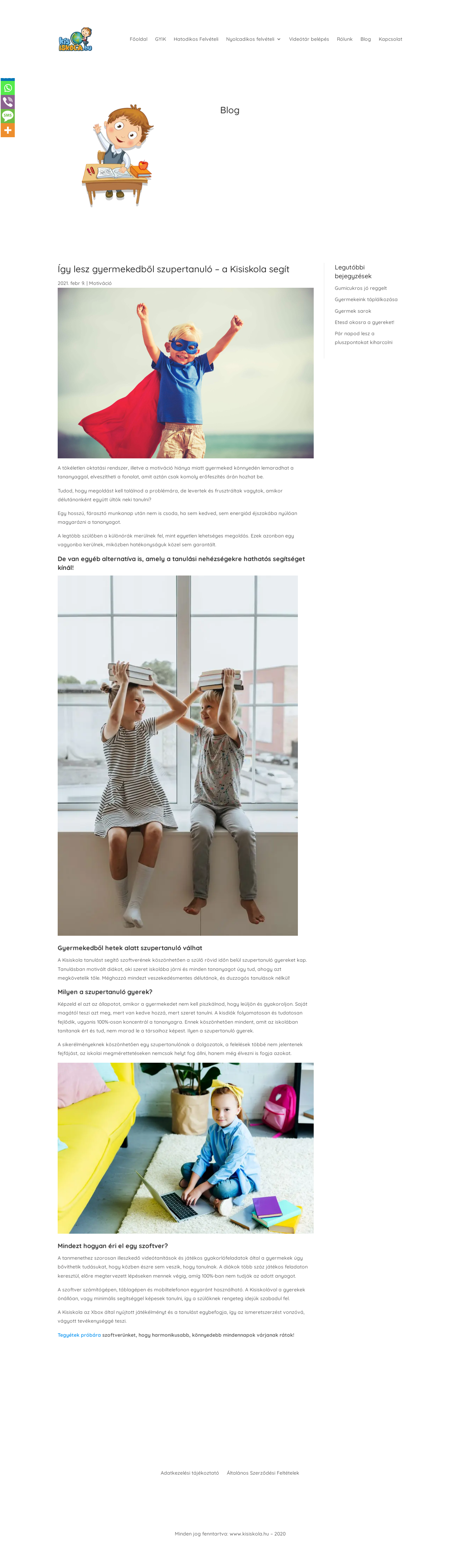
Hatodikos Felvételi (196, 39)
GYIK (160, 39)
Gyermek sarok (353, 311)
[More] (8, 130)
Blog (365, 39)
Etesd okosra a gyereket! (364, 322)
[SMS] (8, 116)
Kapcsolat (390, 39)
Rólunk (345, 39)
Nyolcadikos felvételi (250, 39)
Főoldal (138, 39)
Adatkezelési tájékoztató (190, 1473)
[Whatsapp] (8, 88)
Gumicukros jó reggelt (361, 288)
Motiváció (100, 283)
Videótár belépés (309, 39)
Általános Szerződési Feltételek (263, 1473)
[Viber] (8, 102)
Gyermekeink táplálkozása (366, 299)
